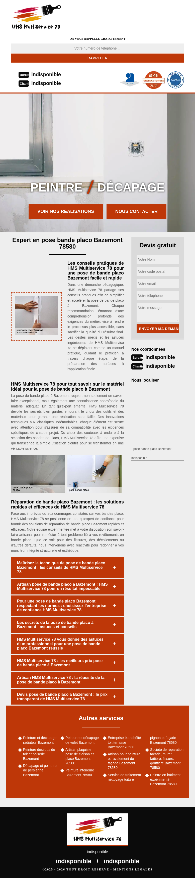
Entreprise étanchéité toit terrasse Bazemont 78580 (124, 742)
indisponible (46, 74)
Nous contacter (136, 211)
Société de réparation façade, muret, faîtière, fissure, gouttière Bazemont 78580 (166, 759)
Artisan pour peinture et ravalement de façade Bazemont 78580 (124, 761)
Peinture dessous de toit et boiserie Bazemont (39, 754)
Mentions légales (133, 869)
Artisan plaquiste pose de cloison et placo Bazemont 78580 (79, 756)
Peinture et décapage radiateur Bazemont (39, 740)
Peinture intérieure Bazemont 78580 (79, 772)
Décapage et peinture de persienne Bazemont (40, 770)
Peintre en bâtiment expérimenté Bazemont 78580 (165, 779)
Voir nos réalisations (65, 211)
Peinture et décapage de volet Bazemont (82, 740)
